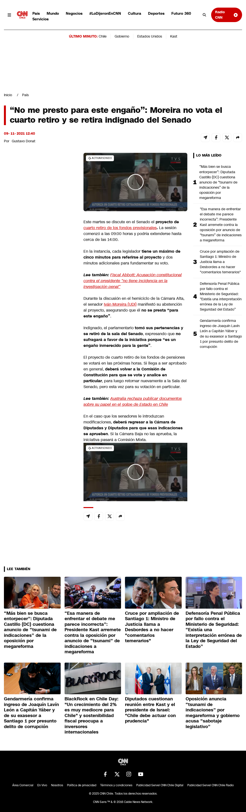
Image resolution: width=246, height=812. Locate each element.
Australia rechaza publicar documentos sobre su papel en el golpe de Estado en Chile (132, 401)
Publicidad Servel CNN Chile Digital (159, 785)
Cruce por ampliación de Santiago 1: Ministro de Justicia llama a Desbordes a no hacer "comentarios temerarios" (220, 262)
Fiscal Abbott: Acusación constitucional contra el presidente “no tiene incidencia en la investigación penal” (132, 280)
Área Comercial (22, 785)
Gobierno (122, 36)
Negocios (74, 13)
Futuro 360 (181, 13)
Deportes (156, 13)
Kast (173, 36)
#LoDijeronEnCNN (105, 13)
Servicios (40, 19)
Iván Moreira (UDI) (120, 304)
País (36, 13)
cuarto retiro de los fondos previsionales (120, 228)
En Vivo (42, 785)
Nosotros (57, 785)
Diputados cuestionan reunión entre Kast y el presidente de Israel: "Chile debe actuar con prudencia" (150, 710)
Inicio (8, 94)
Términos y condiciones (116, 785)
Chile (103, 36)
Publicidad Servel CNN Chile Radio (210, 785)
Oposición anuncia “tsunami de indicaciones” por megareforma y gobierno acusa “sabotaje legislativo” (213, 713)
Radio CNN (226, 15)
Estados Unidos (149, 36)
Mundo (53, 13)
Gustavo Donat (23, 141)
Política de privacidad (81, 785)
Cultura (134, 13)
